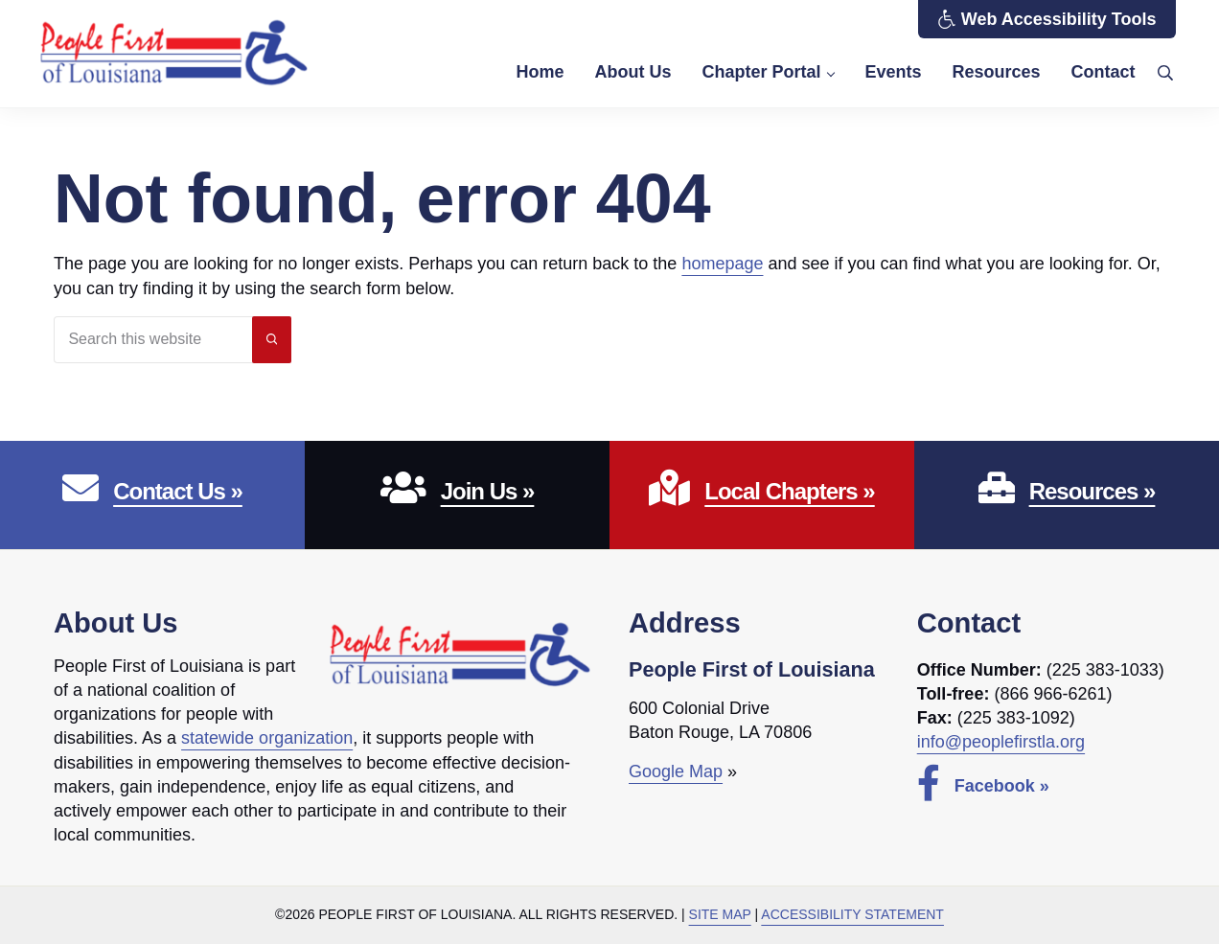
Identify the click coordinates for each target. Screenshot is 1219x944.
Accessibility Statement (852, 914)
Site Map (720, 914)
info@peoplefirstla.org (1001, 742)
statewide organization (267, 738)
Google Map (676, 772)
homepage (722, 264)
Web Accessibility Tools (1047, 19)
